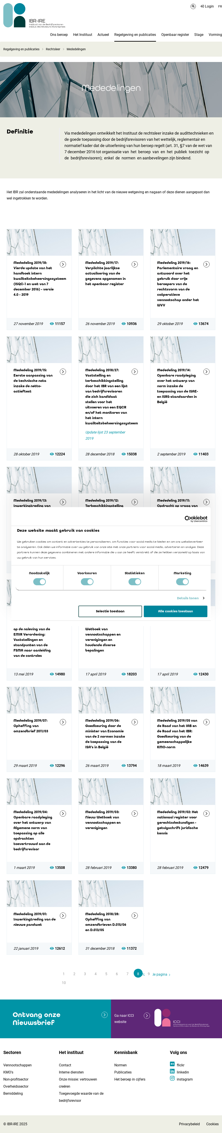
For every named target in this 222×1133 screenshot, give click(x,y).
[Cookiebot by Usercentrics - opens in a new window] (188, 519)
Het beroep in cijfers (129, 1079)
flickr (180, 1065)
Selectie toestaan (110, 611)
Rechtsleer (53, 49)
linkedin (183, 1072)
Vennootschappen (17, 1065)
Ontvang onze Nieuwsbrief (36, 1018)
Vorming (215, 35)
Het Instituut (82, 35)
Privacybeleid (189, 1124)
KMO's (8, 1072)
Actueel (103, 35)
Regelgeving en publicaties (135, 35)
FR (220, 6)
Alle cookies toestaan (175, 611)
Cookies (212, 1124)
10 (64, 983)
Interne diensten (71, 1072)
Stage (198, 35)
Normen (120, 1065)
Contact (65, 1065)
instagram (185, 1079)
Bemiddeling (13, 1093)
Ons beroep (59, 35)
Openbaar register (175, 35)
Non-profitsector (15, 1079)
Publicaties (123, 1072)
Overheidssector (15, 1086)
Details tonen (188, 598)
